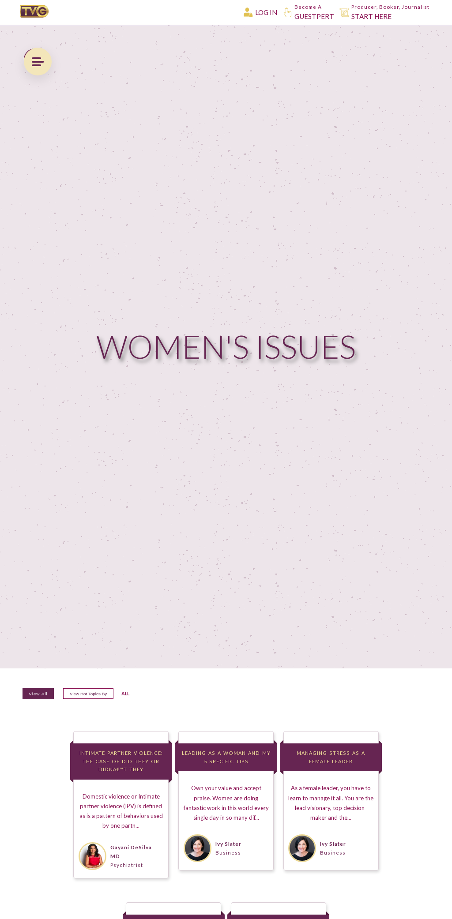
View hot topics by (105, 708)
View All (41, 708)
